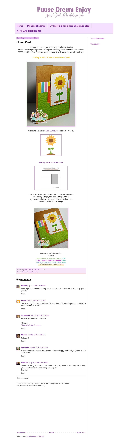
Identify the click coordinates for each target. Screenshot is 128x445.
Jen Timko (25, 347)
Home (20, 25)
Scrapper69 (25, 315)
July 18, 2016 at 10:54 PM (39, 347)
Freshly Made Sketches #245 (51, 162)
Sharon (24, 285)
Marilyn (24, 335)
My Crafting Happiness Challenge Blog (69, 25)
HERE (64, 258)
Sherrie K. (25, 362)
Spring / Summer (32, 272)
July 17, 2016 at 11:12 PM (36, 300)
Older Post (81, 432)
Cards (24, 272)
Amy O (23, 300)
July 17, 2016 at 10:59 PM (36, 285)
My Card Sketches (36, 25)
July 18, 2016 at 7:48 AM (36, 335)
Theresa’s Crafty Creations (31, 325)
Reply (23, 294)
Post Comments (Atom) (35, 436)
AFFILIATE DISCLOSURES (29, 31)
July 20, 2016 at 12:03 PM (38, 362)
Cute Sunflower (52, 131)
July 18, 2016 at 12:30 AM (40, 315)
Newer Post (21, 432)
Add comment (22, 378)
